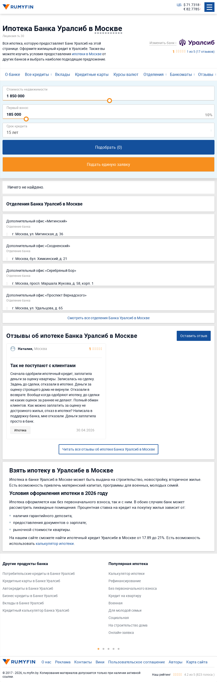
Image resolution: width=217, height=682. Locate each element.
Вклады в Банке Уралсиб (23, 603)
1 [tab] (98, 648)
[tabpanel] (53, 588)
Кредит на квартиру (125, 596)
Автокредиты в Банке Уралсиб (28, 588)
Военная (116, 603)
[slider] (109, 100)
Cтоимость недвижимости (27, 89)
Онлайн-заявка (121, 633)
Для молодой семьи (125, 610)
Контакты (83, 662)
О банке (12, 74)
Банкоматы (181, 74)
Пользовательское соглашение (136, 662)
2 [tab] (103, 648)
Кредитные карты (92, 74)
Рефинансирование (125, 581)
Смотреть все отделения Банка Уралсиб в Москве (108, 317)
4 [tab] (113, 648)
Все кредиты (37, 74)
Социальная (119, 618)
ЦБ (179, 5)
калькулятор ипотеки (55, 543)
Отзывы (205, 74)
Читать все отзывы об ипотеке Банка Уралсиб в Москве (108, 449)
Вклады (62, 74)
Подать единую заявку (108, 164)
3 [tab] (108, 648)
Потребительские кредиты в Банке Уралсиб (39, 574)
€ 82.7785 (191, 9)
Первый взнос (17, 107)
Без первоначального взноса (133, 588)
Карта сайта (196, 662)
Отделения (153, 74)
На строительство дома (128, 625)
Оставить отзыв (193, 335)
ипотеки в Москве (86, 53)
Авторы (176, 662)
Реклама (62, 662)
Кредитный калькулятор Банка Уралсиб (36, 610)
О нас (46, 662)
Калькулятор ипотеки (126, 574)
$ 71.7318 (191, 5)
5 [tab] (118, 648)
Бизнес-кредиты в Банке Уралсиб (30, 596)
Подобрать (108, 147)
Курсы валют (126, 74)
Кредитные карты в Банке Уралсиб (31, 581)
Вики (100, 662)
